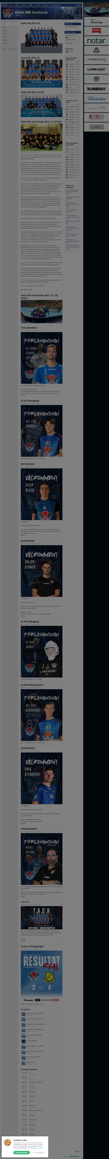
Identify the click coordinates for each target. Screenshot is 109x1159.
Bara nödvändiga (38, 1152)
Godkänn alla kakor (22, 1152)
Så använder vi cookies (35, 1148)
